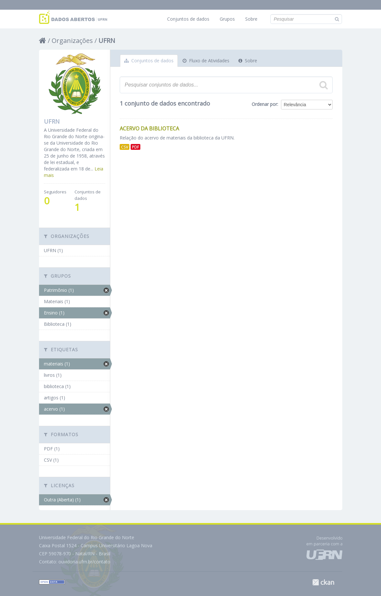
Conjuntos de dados (188, 19)
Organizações (72, 40)
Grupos (227, 19)
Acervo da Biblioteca (149, 128)
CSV (124, 146)
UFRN (106, 40)
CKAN (323, 582)
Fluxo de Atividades (206, 60)
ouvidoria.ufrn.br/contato (84, 562)
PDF (135, 146)
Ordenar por (264, 104)
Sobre (251, 19)
